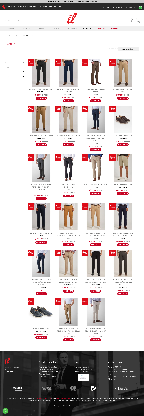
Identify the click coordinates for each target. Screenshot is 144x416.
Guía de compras (46, 369)
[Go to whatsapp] (5, 411)
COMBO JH (115, 28)
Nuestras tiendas (11, 372)
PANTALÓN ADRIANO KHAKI (41, 136)
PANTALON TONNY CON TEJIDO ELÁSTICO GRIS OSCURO (41, 187)
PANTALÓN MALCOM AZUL (41, 233)
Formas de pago (45, 374)
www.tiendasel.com (130, 398)
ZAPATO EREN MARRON (123, 136)
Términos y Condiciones (44, 398)
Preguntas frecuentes (48, 367)
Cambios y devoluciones (48, 376)
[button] (132, 20)
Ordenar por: (113, 49)
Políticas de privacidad (83, 369)
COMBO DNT (101, 28)
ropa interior (42, 29)
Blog (6, 369)
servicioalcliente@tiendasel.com (120, 369)
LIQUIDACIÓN (86, 28)
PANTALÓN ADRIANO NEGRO (41, 89)
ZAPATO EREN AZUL (41, 328)
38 (33, 36)
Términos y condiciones (83, 367)
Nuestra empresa (12, 367)
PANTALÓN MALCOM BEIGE (123, 89)
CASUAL (25, 36)
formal (11, 28)
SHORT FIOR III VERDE (123, 184)
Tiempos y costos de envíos (50, 372)
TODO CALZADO (56, 29)
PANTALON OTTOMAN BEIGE (95, 184)
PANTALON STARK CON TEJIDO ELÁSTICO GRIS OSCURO (123, 282)
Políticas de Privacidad (63, 398)
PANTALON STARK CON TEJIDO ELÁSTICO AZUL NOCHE (41, 282)
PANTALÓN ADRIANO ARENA (68, 136)
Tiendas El (12, 36)
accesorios (71, 28)
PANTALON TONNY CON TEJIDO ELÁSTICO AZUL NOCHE (96, 138)
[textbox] (18, 20)
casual (26, 28)
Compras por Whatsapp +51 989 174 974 (123, 7)
